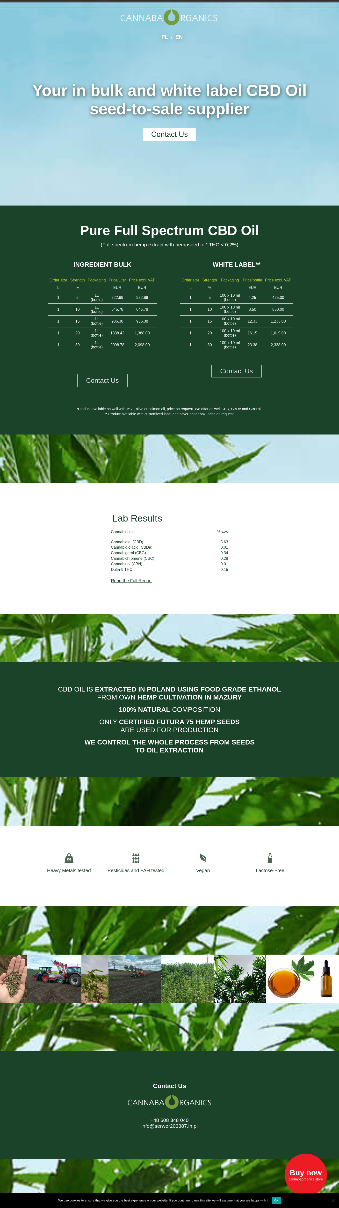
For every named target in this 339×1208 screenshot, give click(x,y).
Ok (276, 1200)
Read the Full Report (132, 581)
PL (164, 37)
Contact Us (169, 134)
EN (179, 37)
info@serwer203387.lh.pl (169, 1126)
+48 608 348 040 (169, 1120)
